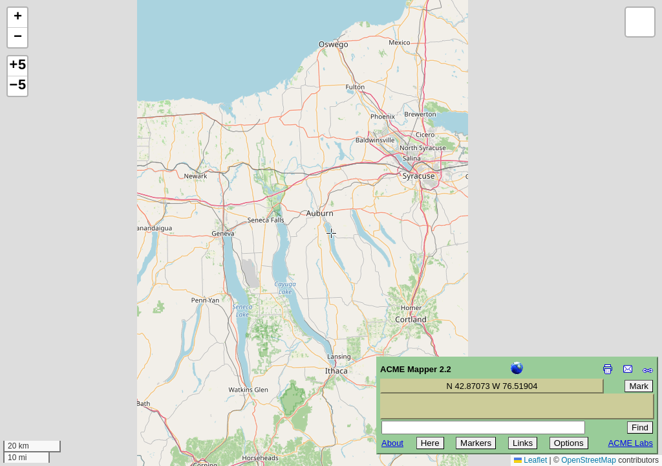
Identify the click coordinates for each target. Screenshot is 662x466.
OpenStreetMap (588, 460)
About (392, 443)
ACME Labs (630, 443)
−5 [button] (17, 86)
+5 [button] (17, 66)
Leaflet (530, 460)
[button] (17, 18)
